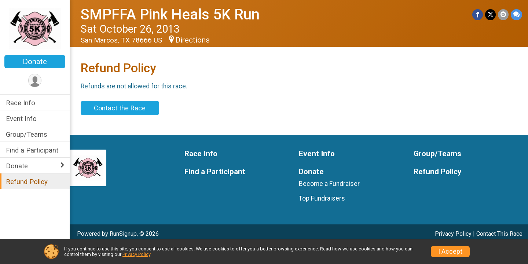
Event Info (21, 118)
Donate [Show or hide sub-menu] (17, 166)
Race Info (20, 103)
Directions (192, 40)
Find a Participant (32, 150)
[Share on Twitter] (490, 14)
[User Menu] (35, 80)
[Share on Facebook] (477, 14)
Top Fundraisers (322, 198)
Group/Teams (26, 134)
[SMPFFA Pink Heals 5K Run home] (35, 28)
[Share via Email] (503, 14)
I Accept (450, 251)
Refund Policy (27, 182)
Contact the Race (120, 108)
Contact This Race (499, 233)
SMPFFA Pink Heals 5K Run (170, 14)
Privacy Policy (453, 233)
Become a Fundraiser (329, 183)
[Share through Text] (516, 14)
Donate (35, 61)
